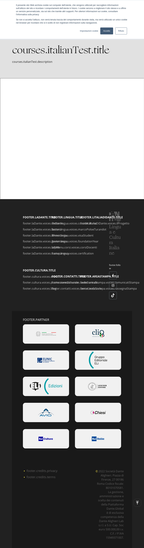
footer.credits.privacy (42, 471)
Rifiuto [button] (121, 31)
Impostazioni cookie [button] (89, 31)
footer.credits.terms (41, 477)
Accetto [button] (106, 31)
